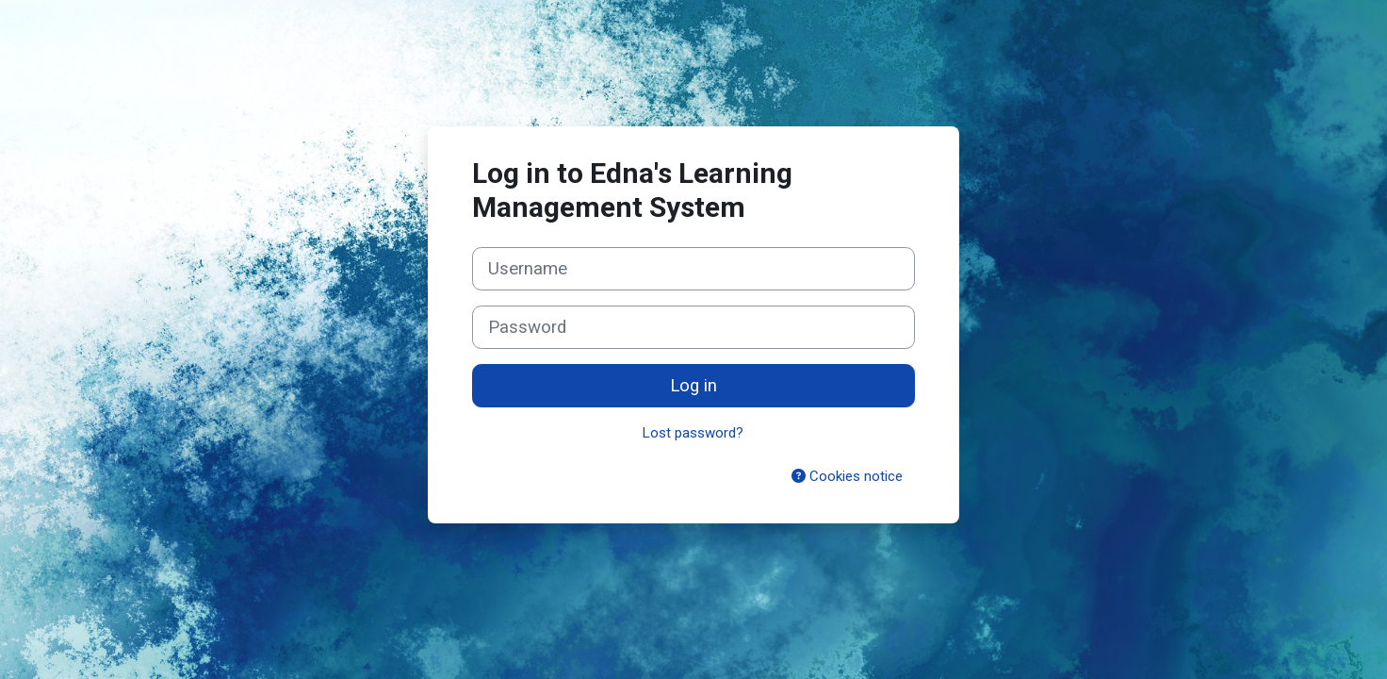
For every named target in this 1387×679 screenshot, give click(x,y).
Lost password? (693, 432)
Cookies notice (847, 476)
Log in (693, 385)
